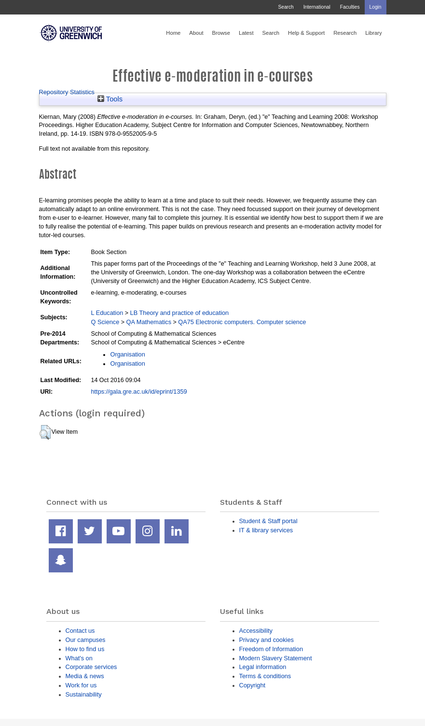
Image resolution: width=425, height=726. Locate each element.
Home (173, 33)
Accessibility (256, 630)
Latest (246, 33)
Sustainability (84, 694)
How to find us (85, 649)
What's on (79, 658)
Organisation (127, 354)
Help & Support (306, 33)
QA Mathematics (149, 322)
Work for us (81, 685)
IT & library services (266, 530)
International (316, 7)
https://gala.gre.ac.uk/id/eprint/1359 (139, 391)
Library (373, 33)
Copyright (252, 685)
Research (344, 33)
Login (376, 7)
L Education (107, 312)
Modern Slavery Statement (275, 658)
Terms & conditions (265, 676)
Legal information (263, 666)
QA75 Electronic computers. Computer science (242, 322)
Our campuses (86, 639)
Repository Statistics (67, 92)
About (196, 33)
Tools (110, 99)
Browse (221, 33)
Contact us (80, 630)
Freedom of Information (271, 649)
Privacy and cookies (266, 639)
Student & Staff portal (268, 521)
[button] (45, 432)
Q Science (105, 322)
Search (285, 7)
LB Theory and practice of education (179, 312)
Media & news (85, 676)
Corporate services (91, 666)
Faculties (350, 7)
